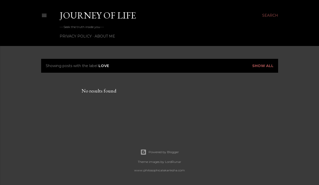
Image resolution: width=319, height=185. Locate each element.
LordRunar (173, 162)
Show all (263, 65)
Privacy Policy (76, 36)
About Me (105, 36)
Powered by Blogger (159, 152)
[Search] (270, 15)
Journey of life (98, 15)
